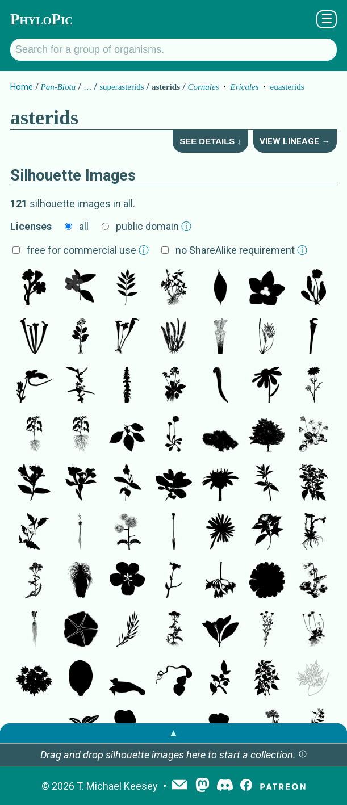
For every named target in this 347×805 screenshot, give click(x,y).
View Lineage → (295, 141)
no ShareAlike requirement (241, 250)
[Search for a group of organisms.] (173, 50)
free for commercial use (88, 250)
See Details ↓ (210, 141)
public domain (153, 226)
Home (21, 87)
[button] (302, 755)
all (84, 226)
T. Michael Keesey (117, 786)
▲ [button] (174, 733)
